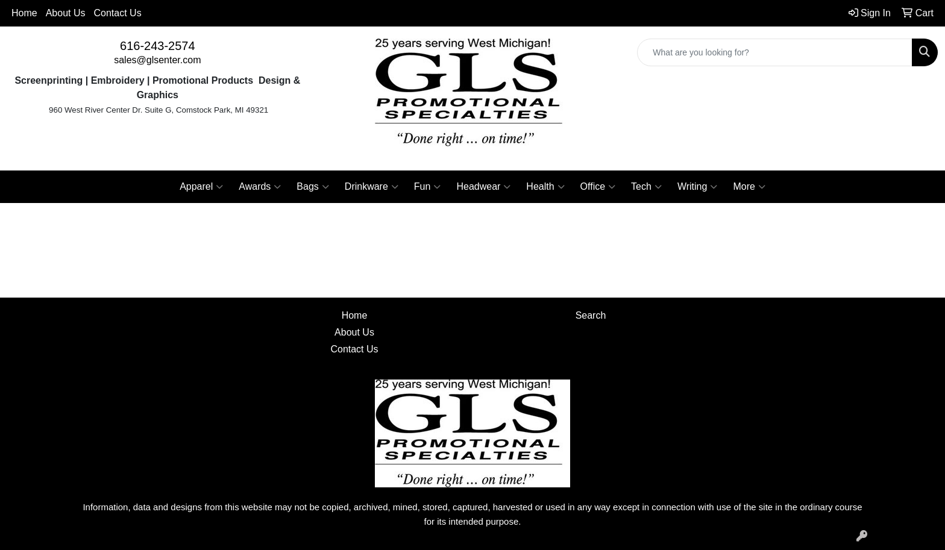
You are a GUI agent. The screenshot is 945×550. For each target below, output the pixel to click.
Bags (312, 187)
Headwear (483, 187)
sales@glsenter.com (157, 60)
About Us (66, 13)
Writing (697, 187)
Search (591, 315)
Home (24, 13)
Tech (646, 187)
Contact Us (118, 13)
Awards (260, 187)
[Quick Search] (774, 52)
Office (598, 187)
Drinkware (371, 187)
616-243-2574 (157, 45)
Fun (427, 187)
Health (545, 187)
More (749, 187)
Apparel (201, 187)
